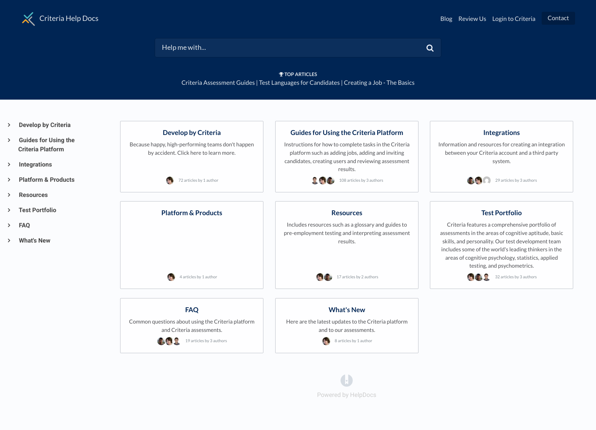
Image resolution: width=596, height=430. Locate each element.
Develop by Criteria (44, 125)
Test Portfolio (37, 210)
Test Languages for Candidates (299, 82)
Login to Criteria (514, 18)
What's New (34, 240)
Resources (33, 194)
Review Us (472, 18)
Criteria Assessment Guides (218, 82)
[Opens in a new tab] (347, 380)
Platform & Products (46, 179)
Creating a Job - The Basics (379, 82)
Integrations (35, 164)
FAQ (24, 225)
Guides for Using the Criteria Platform (46, 144)
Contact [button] (558, 18)
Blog (447, 18)
